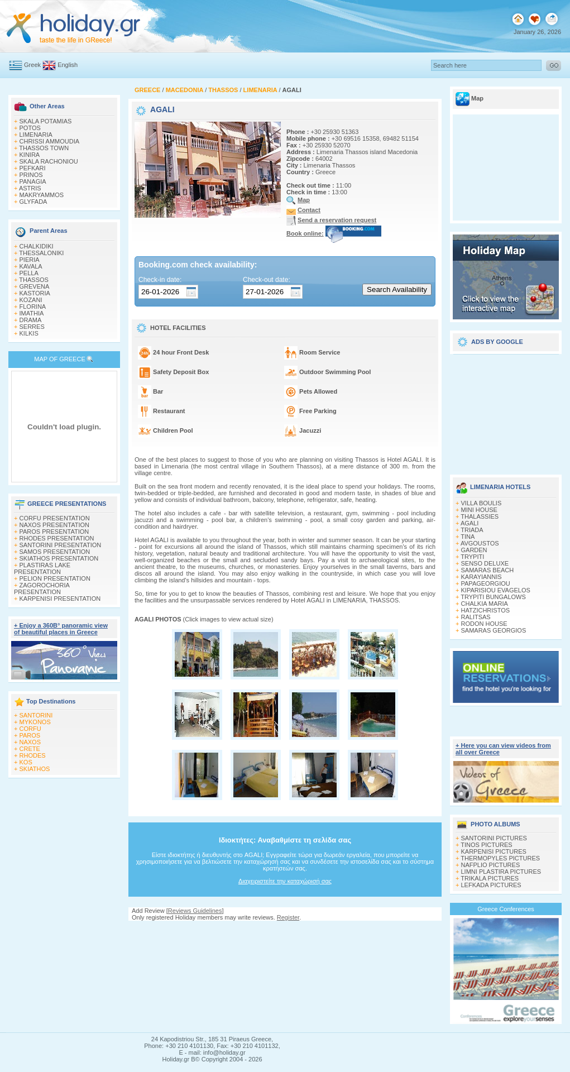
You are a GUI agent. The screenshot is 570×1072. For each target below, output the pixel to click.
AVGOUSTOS (480, 543)
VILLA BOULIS (481, 503)
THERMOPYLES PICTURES (500, 858)
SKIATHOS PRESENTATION (59, 558)
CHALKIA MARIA (484, 603)
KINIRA (30, 154)
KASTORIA (35, 293)
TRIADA (472, 530)
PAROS (30, 735)
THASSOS (34, 279)
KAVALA (31, 266)
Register (288, 917)
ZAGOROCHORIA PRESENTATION (41, 588)
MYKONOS (35, 722)
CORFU (30, 728)
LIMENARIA (36, 134)
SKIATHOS (35, 768)
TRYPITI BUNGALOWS (493, 597)
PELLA (29, 273)
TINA (468, 536)
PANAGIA (33, 181)
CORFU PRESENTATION (55, 518)
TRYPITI (472, 556)
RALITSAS (476, 617)
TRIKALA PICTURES (490, 878)
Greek (32, 64)
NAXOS (30, 742)
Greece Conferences (505, 909)
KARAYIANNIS (481, 576)
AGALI (469, 523)
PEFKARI (33, 168)
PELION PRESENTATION (55, 578)
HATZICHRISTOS (485, 610)
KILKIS (29, 333)
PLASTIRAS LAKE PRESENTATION (42, 568)
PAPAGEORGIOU (485, 583)
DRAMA (31, 320)
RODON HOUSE (484, 623)
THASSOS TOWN (44, 148)
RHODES (33, 755)
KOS (26, 762)
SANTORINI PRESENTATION (61, 545)
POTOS (30, 128)
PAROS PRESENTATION (54, 531)
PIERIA (30, 259)
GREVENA (35, 286)
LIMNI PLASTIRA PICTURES (501, 871)
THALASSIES (480, 516)
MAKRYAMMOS (42, 195)
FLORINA (33, 306)
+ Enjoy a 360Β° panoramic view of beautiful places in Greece (61, 628)
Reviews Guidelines (195, 910)
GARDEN (474, 550)
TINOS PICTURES (486, 844)
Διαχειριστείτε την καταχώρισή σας (285, 881)
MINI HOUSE (479, 509)
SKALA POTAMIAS (46, 121)
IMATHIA (32, 313)
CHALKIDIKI (37, 246)
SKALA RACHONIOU (49, 161)
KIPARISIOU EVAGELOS (495, 590)
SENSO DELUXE (485, 563)
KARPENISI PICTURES (493, 851)
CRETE (30, 748)
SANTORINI (36, 715)
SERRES (32, 326)
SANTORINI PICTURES (494, 838)
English (68, 64)
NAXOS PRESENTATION (55, 524)
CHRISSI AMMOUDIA (50, 141)
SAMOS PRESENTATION (55, 551)
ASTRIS (30, 188)
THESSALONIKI (41, 253)
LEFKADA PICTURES (491, 885)
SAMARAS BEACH (487, 570)
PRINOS (31, 174)
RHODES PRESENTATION (57, 538)
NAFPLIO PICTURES (490, 865)
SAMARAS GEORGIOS (493, 630)
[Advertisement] (506, 410)
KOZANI (31, 299)
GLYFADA (33, 201)
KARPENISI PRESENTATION (60, 598)
